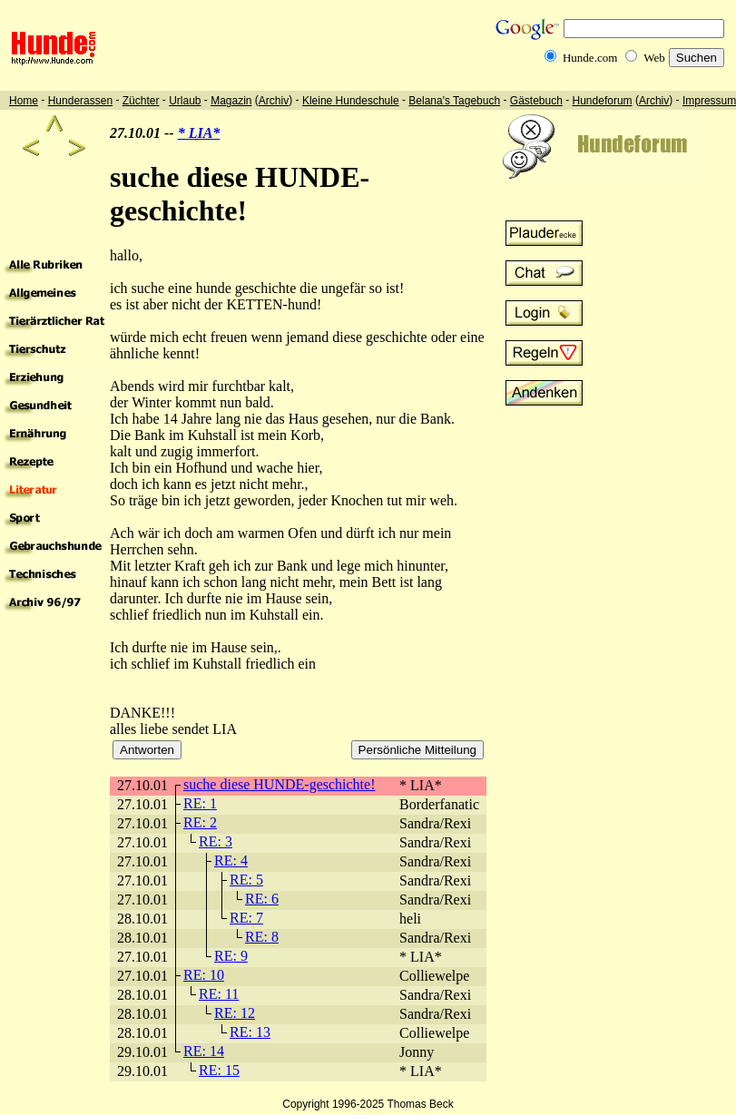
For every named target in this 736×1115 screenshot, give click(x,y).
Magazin (231, 100)
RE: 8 (262, 936)
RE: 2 (200, 822)
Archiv (274, 100)
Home (23, 100)
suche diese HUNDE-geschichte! (279, 784)
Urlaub (185, 100)
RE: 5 (246, 879)
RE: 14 (203, 1051)
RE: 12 (234, 1013)
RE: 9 (231, 955)
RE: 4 (231, 860)
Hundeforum (603, 100)
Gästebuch (536, 100)
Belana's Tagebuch (454, 100)
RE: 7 (246, 917)
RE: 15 (219, 1070)
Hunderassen (80, 100)
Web (654, 57)
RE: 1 (200, 803)
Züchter (141, 100)
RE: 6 (262, 898)
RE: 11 (219, 994)
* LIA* (199, 133)
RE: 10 (203, 975)
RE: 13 (250, 1032)
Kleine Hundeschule (350, 100)
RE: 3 (215, 841)
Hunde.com (590, 57)
